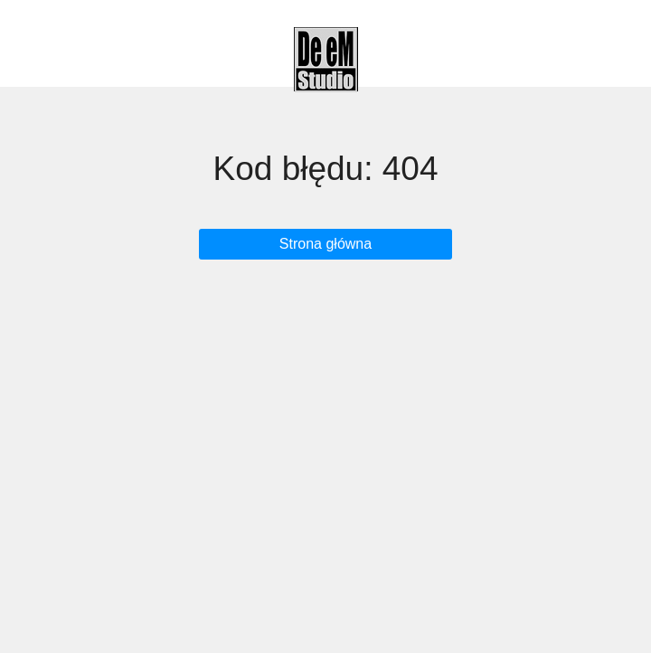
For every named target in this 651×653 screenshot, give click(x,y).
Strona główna (325, 243)
